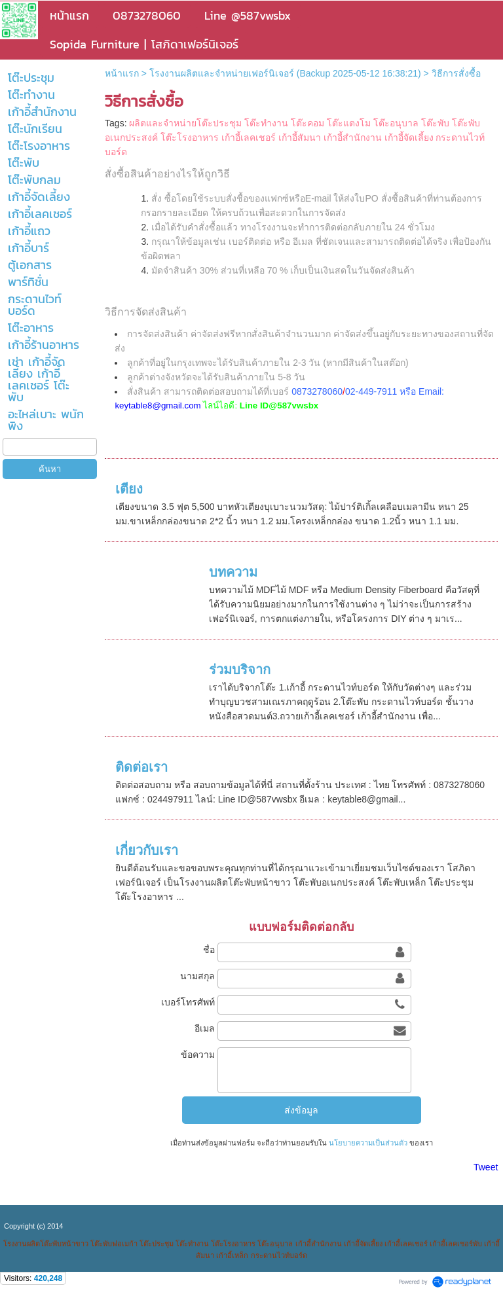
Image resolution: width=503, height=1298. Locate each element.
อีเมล (205, 1028)
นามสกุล (197, 976)
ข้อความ (198, 1054)
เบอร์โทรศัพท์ (188, 1002)
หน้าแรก (122, 73)
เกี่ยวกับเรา (146, 850)
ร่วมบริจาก (239, 669)
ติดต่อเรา (141, 767)
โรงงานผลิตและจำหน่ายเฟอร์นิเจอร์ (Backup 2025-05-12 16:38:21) (285, 73)
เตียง (129, 489)
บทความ (233, 572)
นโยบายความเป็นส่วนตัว (368, 1143)
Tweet (486, 1167)
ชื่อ (209, 950)
